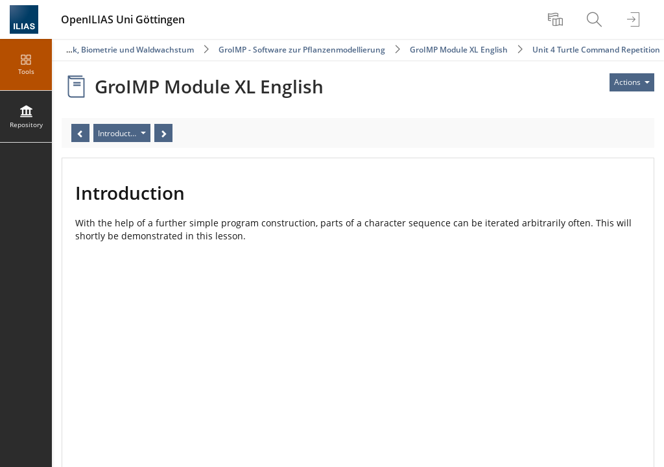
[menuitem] (557, 19)
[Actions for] (632, 82)
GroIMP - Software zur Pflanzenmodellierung (302, 49)
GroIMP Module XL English (459, 49)
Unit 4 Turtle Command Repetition (596, 49)
